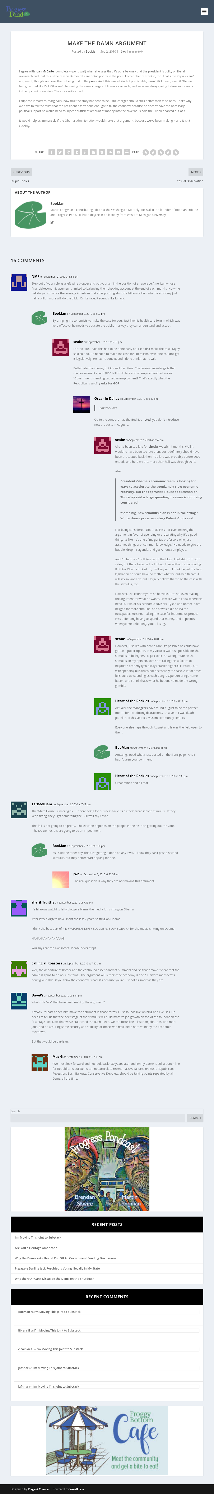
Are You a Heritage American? (36, 1248)
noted (147, 420)
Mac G (57, 1056)
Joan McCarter (45, 71)
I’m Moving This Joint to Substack (38, 1237)
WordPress (77, 1489)
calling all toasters (47, 963)
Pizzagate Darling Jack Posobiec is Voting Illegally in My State (57, 1268)
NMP (35, 276)
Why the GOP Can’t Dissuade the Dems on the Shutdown (54, 1279)
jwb (76, 874)
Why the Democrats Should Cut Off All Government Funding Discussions (65, 1258)
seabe (78, 341)
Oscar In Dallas (106, 398)
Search (15, 1111)
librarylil (24, 1330)
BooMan (91, 51)
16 (122, 51)
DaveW (37, 995)
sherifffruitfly (43, 902)
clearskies (25, 1349)
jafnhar (23, 1368)
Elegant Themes (39, 1489)
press (93, 81)
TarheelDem (42, 804)
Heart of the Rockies (132, 701)
